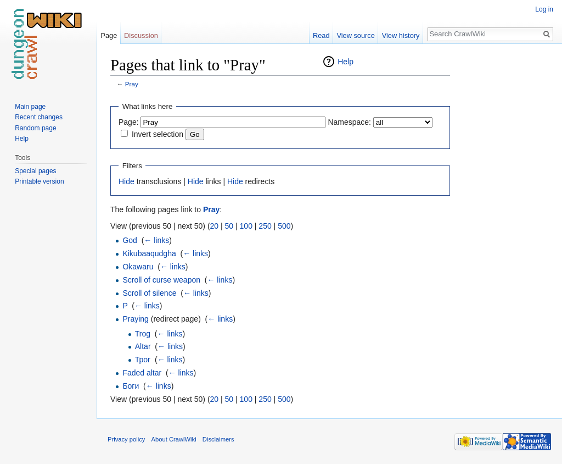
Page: (129, 122)
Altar (143, 346)
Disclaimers (218, 439)
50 (229, 226)
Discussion (141, 35)
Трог (142, 359)
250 (264, 226)
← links (156, 240)
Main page (30, 107)
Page (108, 35)
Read (321, 35)
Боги (130, 386)
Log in (544, 9)
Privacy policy (126, 439)
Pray (131, 83)
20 (214, 226)
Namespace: (349, 122)
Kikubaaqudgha (149, 253)
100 (246, 226)
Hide (126, 181)
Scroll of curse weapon (161, 279)
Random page (35, 128)
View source (355, 35)
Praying (135, 318)
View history (401, 35)
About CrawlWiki (173, 439)
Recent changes (39, 117)
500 (284, 226)
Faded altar (141, 372)
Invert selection (157, 134)
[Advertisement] (505, 220)
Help (345, 61)
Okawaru (137, 266)
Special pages (35, 171)
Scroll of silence (149, 293)
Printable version (39, 181)
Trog (142, 333)
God (129, 240)
